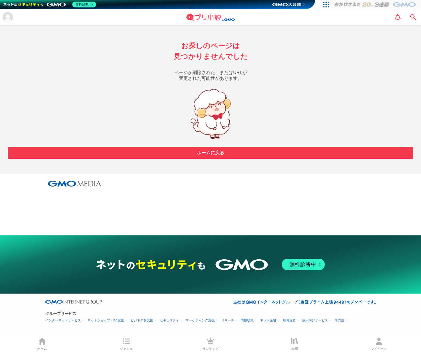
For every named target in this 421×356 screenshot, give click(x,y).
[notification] (397, 17)
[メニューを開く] (8, 17)
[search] (413, 17)
